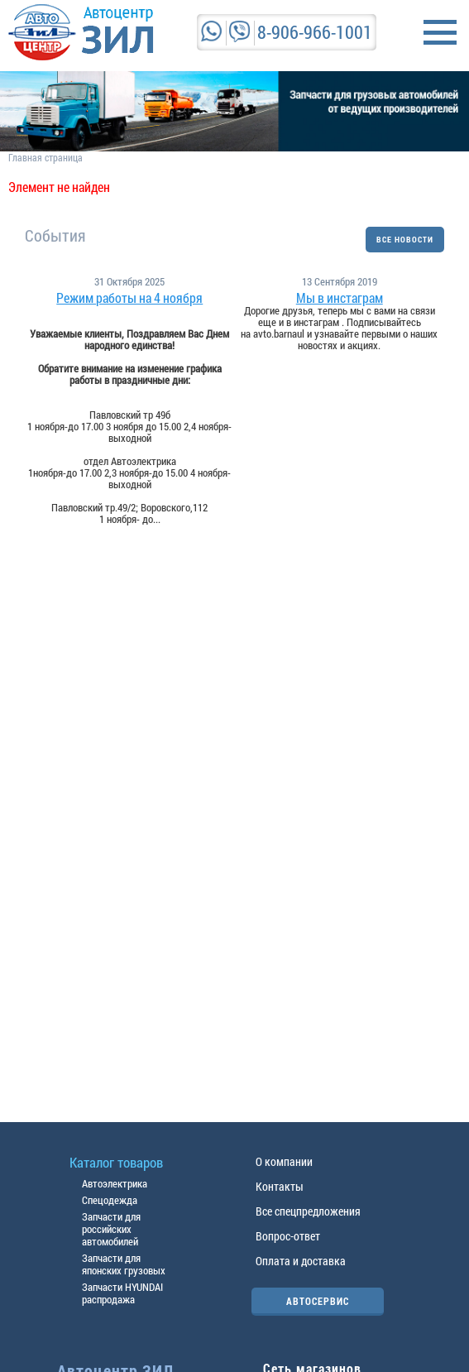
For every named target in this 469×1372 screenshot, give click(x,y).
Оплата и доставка (301, 1261)
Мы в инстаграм (339, 298)
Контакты (280, 1186)
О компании (284, 1161)
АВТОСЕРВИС (317, 1300)
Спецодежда (109, 1199)
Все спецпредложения (308, 1211)
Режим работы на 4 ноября (129, 298)
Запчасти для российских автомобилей (111, 1229)
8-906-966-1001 (314, 32)
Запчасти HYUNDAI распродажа (122, 1293)
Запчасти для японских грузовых (123, 1264)
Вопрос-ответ (288, 1236)
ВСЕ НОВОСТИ (404, 239)
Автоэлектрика (114, 1183)
